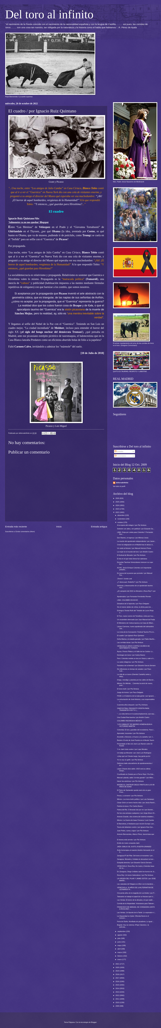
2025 (118, 502)
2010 (118, 1002)
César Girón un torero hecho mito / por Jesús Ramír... (136, 802)
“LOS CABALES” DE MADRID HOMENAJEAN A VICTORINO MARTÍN (134, 725)
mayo (119, 945)
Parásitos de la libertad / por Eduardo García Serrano (136, 665)
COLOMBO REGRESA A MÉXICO (129, 721)
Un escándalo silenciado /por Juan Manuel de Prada (136, 619)
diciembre (121, 515)
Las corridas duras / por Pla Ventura (130, 642)
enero (119, 959)
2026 (118, 498)
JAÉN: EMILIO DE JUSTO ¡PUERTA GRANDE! (134, 846)
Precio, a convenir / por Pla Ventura (130, 796)
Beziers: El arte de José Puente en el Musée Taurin (135, 740)
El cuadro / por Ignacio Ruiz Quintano (130, 635)
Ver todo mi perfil (119, 486)
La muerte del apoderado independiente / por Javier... (136, 541)
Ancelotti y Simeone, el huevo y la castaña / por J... (135, 737)
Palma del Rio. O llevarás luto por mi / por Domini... (135, 810)
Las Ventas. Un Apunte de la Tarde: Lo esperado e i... (136, 912)
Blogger (93, 1022)
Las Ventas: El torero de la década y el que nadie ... (136, 900)
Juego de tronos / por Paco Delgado (130, 692)
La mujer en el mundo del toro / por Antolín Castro (135, 552)
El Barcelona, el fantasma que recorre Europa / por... (136, 824)
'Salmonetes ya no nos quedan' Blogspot (28, 222)
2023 (118, 509)
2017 (118, 978)
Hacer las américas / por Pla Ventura (130, 781)
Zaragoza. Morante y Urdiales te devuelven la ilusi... (136, 859)
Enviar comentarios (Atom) (25, 531)
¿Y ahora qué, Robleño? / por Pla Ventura (132, 582)
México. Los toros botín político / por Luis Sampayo (135, 799)
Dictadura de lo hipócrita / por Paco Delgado (133, 603)
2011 (118, 999)
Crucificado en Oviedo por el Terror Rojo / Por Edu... (136, 774)
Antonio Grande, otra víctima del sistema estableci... (136, 816)
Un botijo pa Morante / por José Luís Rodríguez (134, 753)
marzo (119, 952)
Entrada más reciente (16, 526)
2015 (118, 985)
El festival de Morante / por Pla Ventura (131, 555)
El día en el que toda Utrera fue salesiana (132, 559)
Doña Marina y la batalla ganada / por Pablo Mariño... (136, 639)
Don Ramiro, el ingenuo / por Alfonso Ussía (132, 538)
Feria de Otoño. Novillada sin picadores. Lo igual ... (135, 921)
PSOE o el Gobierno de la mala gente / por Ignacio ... (136, 696)
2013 (118, 992)
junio (119, 942)
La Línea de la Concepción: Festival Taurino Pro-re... (136, 632)
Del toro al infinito (49, 14)
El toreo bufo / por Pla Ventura (128, 689)
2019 (118, 971)
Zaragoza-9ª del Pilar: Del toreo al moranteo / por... (135, 855)
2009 (118, 1006)
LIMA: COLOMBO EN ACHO (127, 600)
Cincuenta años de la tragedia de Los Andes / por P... (136, 893)
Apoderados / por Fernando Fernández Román (134, 596)
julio (119, 938)
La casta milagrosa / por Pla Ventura (130, 662)
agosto (120, 935)
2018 (118, 974)
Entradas (119, 451)
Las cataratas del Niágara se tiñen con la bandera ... (136, 884)
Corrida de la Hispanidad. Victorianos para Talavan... (136, 903)
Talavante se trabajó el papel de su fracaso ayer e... (136, 896)
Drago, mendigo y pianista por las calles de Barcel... (136, 680)
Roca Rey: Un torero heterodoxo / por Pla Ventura (135, 875)
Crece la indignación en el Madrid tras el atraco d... (135, 545)
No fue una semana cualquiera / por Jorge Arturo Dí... (136, 813)
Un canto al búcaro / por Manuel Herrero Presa (134, 548)
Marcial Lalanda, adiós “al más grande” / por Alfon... (136, 777)
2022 (118, 512)
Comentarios (120, 456)
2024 (118, 505)
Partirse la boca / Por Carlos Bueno (130, 806)
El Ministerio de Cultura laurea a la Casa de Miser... (135, 623)
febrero (120, 956)
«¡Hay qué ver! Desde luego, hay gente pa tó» (134, 756)
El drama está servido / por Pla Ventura (131, 840)
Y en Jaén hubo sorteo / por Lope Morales (132, 749)
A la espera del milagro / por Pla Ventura (131, 525)
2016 (118, 981)
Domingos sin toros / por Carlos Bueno (131, 655)
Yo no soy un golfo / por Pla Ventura (130, 760)
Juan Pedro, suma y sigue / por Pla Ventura (133, 831)
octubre (120, 522)
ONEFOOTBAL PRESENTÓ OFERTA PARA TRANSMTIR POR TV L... (133, 709)
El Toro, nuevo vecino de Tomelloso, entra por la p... (136, 616)
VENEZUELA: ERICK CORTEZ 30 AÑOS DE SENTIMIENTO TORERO (133, 647)
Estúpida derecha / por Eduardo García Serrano (134, 862)
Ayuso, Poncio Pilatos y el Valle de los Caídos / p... (135, 651)
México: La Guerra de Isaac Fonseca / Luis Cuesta (135, 820)
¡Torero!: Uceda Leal (124, 579)
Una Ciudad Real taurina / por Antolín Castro (133, 717)
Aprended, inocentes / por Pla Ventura (131, 733)
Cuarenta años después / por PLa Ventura (132, 705)
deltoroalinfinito (122, 482)
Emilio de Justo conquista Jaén (128, 843)
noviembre (121, 519)
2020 (118, 967)
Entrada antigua (99, 526)
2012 (118, 995)
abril (119, 949)
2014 (118, 988)
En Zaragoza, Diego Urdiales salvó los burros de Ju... (136, 871)
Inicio (59, 526)
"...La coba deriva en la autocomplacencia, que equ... (136, 714)
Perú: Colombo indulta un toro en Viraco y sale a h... (136, 658)
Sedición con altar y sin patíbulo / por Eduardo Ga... (136, 529)
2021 (118, 964)
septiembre (121, 931)
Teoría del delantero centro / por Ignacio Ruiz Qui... (135, 827)
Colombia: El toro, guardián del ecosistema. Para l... (136, 730)
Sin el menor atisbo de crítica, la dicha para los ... (135, 607)
